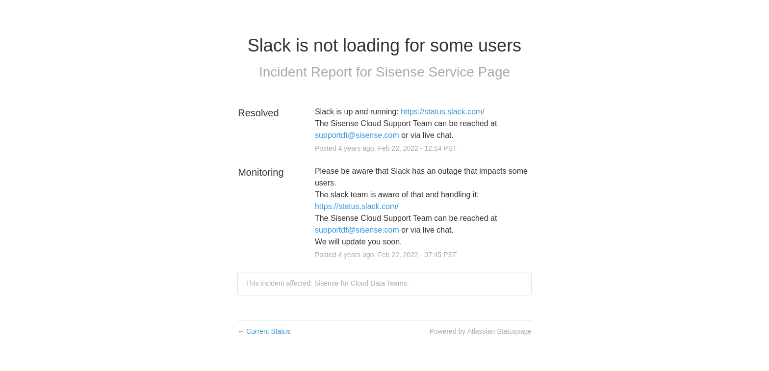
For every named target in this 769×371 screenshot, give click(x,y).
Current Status (263, 331)
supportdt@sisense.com (357, 135)
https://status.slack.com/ (443, 111)
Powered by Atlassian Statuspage (480, 331)
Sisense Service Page (443, 72)
